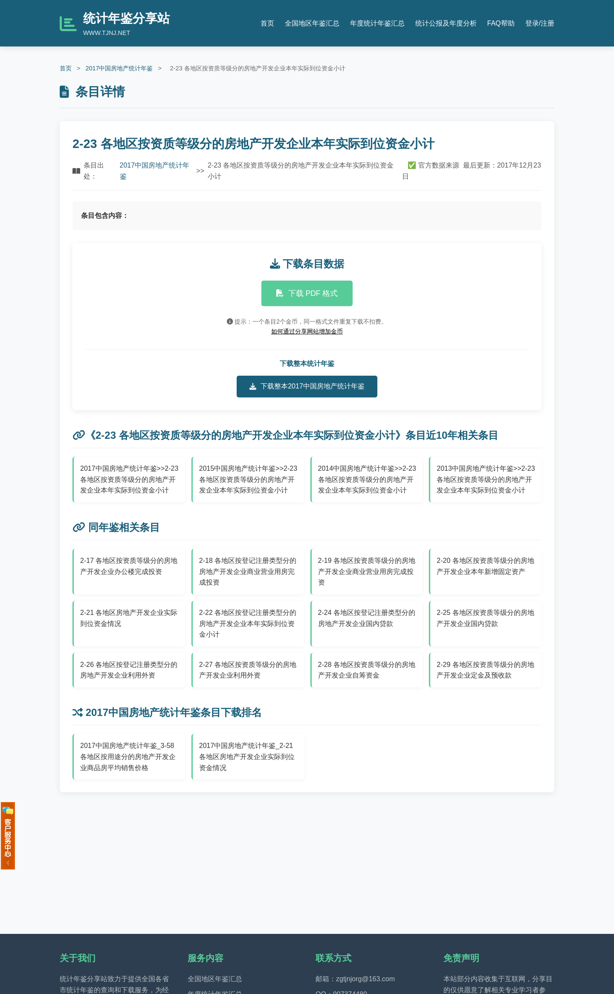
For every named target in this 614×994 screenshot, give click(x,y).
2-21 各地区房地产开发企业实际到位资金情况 (128, 618)
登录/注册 (539, 23)
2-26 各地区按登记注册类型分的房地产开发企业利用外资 (128, 670)
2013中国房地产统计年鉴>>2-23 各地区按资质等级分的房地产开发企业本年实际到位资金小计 (486, 479)
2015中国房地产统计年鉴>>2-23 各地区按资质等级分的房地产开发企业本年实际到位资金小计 (248, 479)
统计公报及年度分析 (446, 23)
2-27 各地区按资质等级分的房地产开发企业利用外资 (247, 670)
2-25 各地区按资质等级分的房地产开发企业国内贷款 (485, 618)
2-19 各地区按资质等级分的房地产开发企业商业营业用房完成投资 (366, 571)
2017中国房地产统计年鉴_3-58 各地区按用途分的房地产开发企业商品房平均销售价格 (128, 756)
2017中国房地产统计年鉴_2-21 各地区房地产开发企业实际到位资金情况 (247, 756)
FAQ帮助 (501, 23)
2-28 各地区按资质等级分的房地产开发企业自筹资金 (366, 670)
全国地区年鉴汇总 (312, 23)
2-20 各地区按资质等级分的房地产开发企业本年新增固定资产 (485, 566)
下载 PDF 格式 (307, 293)
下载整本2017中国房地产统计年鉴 (307, 386)
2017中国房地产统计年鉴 (119, 68)
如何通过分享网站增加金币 (307, 331)
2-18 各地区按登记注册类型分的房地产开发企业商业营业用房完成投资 (247, 571)
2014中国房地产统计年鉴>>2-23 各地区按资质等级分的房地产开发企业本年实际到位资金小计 (367, 479)
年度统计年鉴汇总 (377, 23)
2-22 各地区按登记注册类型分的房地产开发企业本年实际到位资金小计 (247, 623)
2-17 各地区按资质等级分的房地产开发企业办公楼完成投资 (128, 566)
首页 (267, 23)
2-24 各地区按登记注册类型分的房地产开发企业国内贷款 (366, 618)
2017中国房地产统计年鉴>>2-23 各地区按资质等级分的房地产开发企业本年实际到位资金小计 (129, 479)
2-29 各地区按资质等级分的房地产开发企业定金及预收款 (485, 670)
